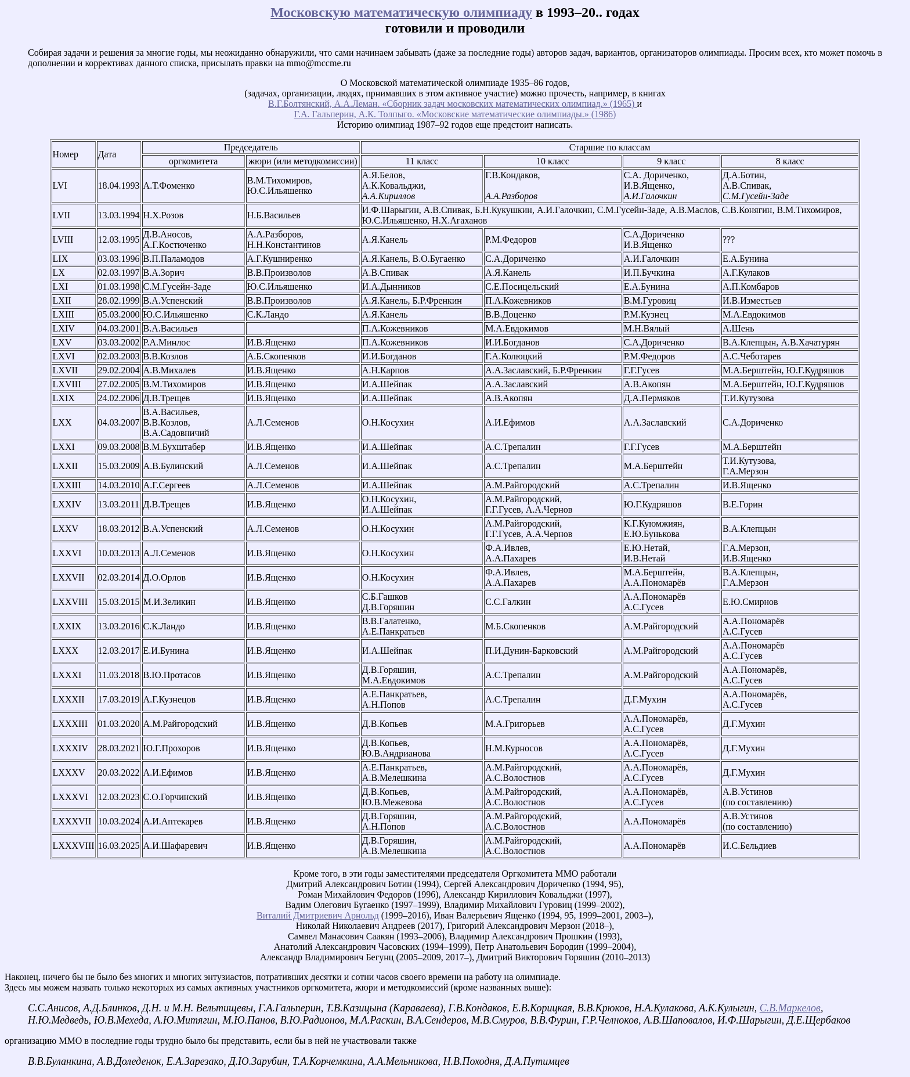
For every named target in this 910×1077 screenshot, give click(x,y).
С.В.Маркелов (790, 1008)
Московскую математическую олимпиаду (401, 12)
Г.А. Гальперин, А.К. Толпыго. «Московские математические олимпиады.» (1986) (455, 114)
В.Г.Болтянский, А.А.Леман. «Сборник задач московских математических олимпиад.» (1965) (452, 104)
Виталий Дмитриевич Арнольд (318, 915)
